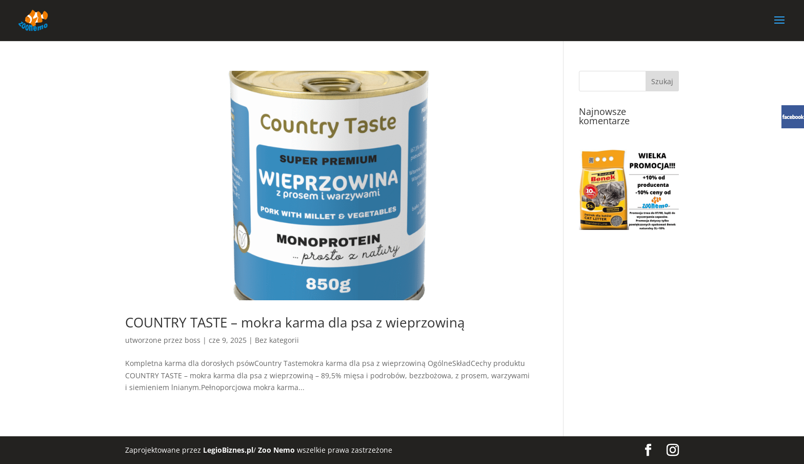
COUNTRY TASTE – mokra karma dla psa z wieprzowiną (295, 322)
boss (192, 340)
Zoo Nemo (276, 450)
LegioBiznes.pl (228, 450)
